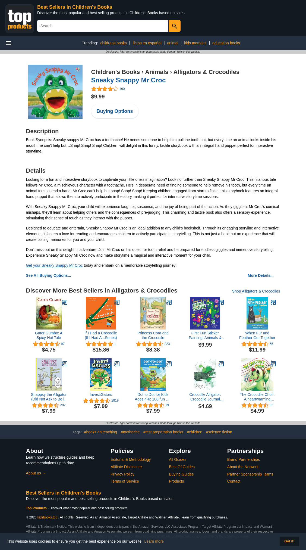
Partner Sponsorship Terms (250, 474)
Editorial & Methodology (131, 459)
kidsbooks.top (47, 517)
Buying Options (115, 111)
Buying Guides (181, 474)
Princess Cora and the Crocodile (153, 335)
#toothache (130, 432)
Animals (156, 72)
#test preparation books (163, 432)
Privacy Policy (122, 474)
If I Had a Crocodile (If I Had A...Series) (101, 335)
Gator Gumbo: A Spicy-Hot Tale (48, 335)
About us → (36, 473)
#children (194, 432)
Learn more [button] (154, 541)
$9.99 (98, 97)
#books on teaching (100, 432)
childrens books (113, 43)
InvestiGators (101, 394)
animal (172, 43)
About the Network (242, 467)
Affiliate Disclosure (126, 467)
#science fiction (219, 432)
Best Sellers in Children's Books (74, 7)
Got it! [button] (289, 541)
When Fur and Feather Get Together (257, 335)
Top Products (37, 508)
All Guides (177, 459)
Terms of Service (125, 481)
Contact (233, 481)
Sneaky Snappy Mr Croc (128, 80)
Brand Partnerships (243, 459)
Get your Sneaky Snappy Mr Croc (54, 265)
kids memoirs (195, 43)
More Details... (261, 275)
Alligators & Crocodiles (206, 72)
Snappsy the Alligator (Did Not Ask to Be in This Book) (49, 397)
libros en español (147, 43)
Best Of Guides (182, 467)
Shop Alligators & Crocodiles (256, 291)
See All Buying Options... (48, 275)
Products (176, 481)
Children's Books (115, 72)
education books (226, 43)
